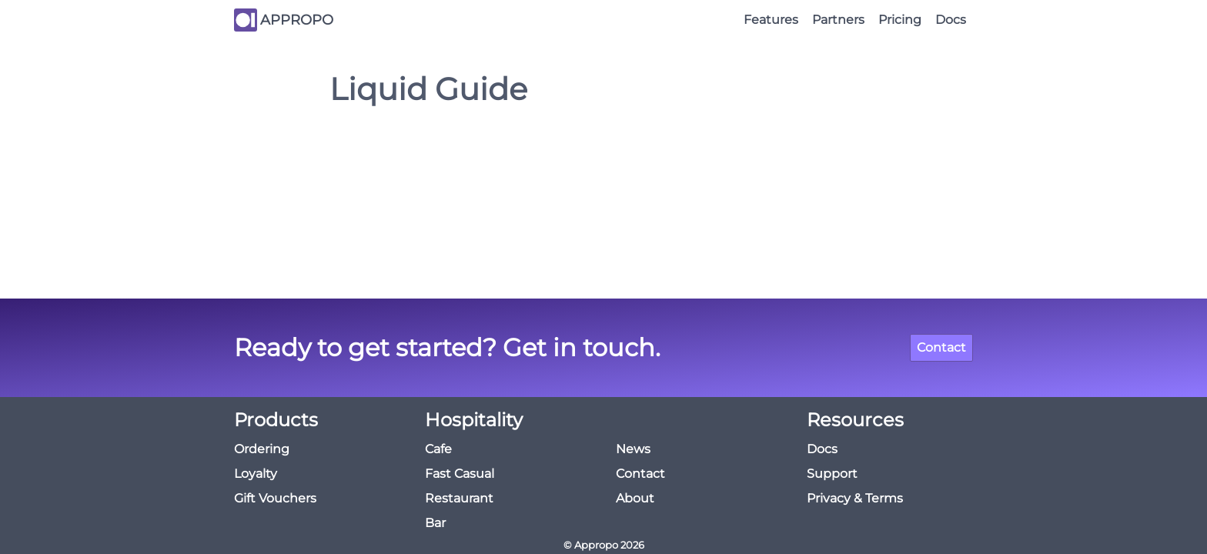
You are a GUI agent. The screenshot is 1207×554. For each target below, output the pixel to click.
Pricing (899, 19)
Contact (941, 347)
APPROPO (296, 20)
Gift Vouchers (275, 498)
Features (771, 19)
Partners (838, 19)
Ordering (261, 449)
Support (832, 473)
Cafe (438, 449)
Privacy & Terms (855, 498)
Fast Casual (459, 473)
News (633, 449)
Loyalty (255, 473)
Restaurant (459, 498)
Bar (435, 523)
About (635, 498)
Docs (950, 19)
